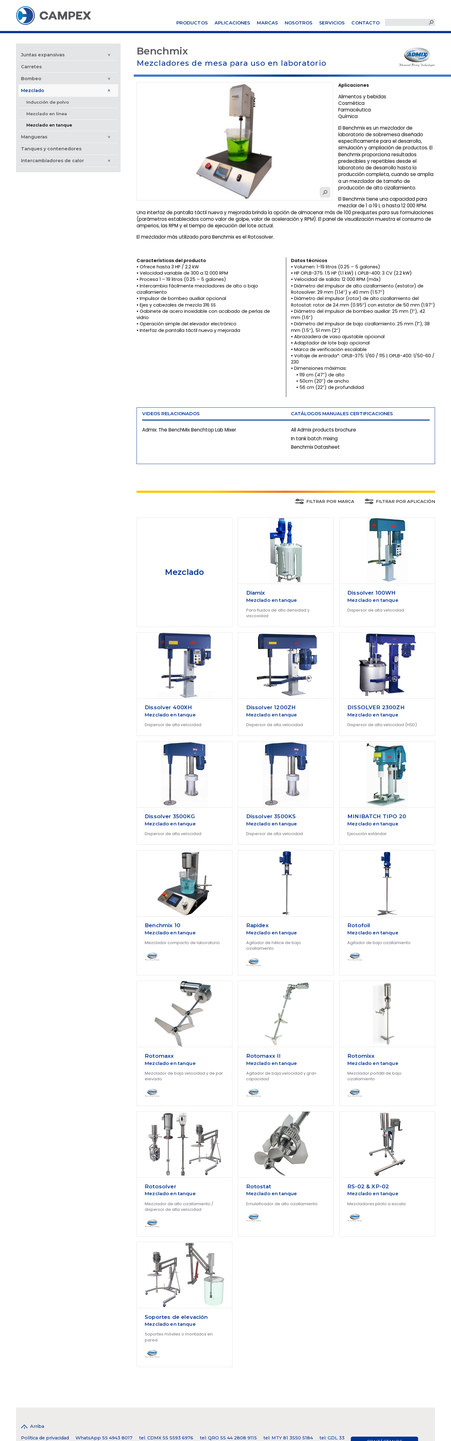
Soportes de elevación (176, 1317)
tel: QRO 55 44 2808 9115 (228, 1438)
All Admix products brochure (323, 429)
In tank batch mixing (314, 438)
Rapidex (257, 925)
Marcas (267, 23)
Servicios (332, 23)
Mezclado (32, 90)
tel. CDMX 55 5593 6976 (166, 1438)
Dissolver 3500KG (170, 816)
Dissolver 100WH (371, 593)
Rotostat (258, 1186)
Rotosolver (160, 1186)
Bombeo (31, 78)
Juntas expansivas (43, 55)
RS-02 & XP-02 (368, 1186)
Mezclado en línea (46, 113)
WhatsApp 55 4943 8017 (103, 1438)
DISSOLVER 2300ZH (376, 707)
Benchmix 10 (162, 925)
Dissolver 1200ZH (271, 707)
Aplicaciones (232, 23)
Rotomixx (361, 1056)
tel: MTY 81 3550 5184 (288, 1438)
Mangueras (34, 137)
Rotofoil (358, 925)
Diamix (255, 593)
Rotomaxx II (263, 1056)
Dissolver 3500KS (271, 816)
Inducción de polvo (47, 102)
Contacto (365, 23)
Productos (192, 23)
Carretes (31, 67)
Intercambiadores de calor (52, 160)
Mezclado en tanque (49, 124)
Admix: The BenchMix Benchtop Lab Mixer (189, 429)
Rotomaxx (159, 1056)
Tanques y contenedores (51, 149)
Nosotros (298, 23)
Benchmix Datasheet (315, 447)
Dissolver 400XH (168, 707)
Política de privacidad (45, 1438)
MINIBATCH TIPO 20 (376, 816)
